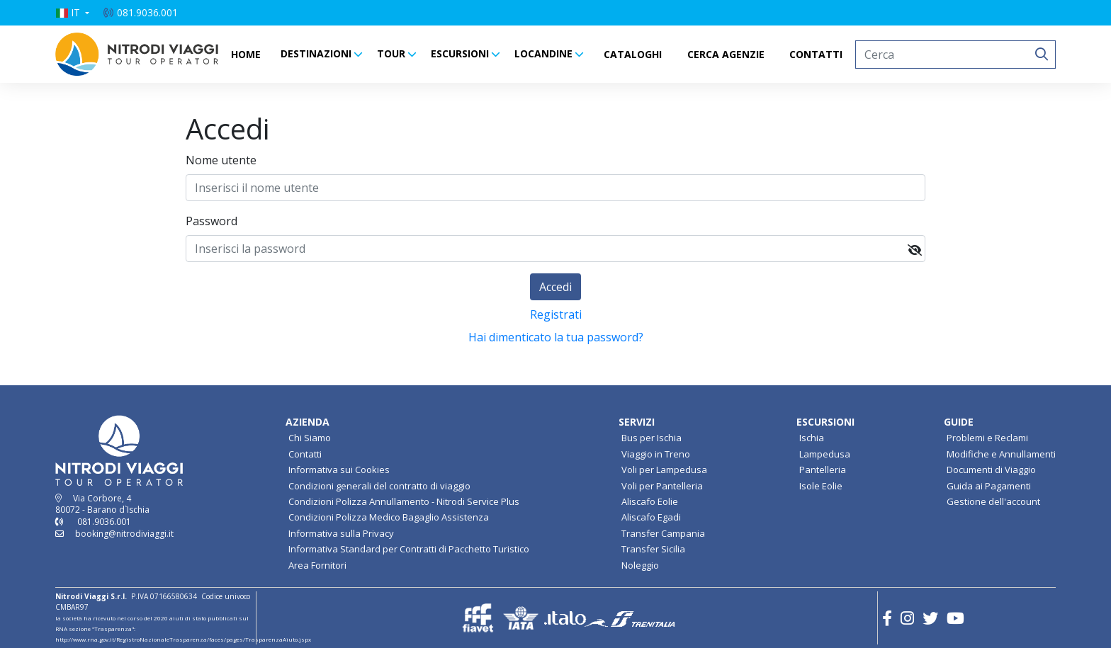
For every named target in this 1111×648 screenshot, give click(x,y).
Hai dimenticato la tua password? (555, 337)
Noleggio (640, 565)
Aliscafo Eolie (649, 501)
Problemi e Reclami (987, 437)
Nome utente (221, 160)
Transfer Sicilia (653, 548)
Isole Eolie (820, 485)
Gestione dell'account (993, 501)
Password (211, 221)
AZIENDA (307, 421)
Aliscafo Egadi (651, 517)
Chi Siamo (309, 437)
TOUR (391, 53)
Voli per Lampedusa (664, 469)
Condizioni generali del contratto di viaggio (379, 485)
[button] (72, 12)
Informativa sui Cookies (339, 469)
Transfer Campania (663, 533)
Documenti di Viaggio (991, 469)
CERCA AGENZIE (726, 54)
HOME (246, 54)
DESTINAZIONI (316, 53)
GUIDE (959, 421)
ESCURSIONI (460, 53)
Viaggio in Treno (655, 454)
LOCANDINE (543, 53)
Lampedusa (824, 454)
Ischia (811, 437)
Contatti (305, 454)
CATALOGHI (633, 54)
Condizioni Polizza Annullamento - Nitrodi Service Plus (403, 501)
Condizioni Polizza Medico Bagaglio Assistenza (388, 517)
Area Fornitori (317, 565)
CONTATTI (815, 54)
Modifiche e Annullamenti (1001, 454)
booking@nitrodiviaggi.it (124, 534)
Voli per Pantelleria (662, 485)
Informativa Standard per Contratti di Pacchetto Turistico (408, 548)
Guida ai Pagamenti (989, 485)
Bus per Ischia (651, 437)
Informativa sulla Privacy (341, 533)
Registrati (556, 314)
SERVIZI (637, 421)
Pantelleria (822, 469)
